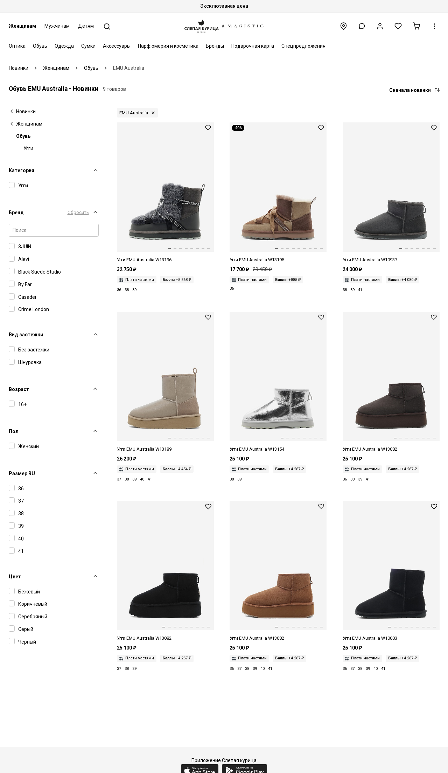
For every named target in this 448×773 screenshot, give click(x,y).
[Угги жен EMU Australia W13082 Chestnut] (278, 571)
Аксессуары (117, 46)
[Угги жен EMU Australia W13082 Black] (165, 571)
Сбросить (78, 212)
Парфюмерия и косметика (168, 46)
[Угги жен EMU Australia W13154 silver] (278, 382)
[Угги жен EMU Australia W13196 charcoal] (165, 192)
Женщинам (22, 26)
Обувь (40, 46)
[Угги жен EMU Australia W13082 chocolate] (391, 382)
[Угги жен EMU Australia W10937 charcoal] (391, 192)
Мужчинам (57, 26)
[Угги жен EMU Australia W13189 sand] (165, 382)
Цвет (15, 576)
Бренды (215, 46)
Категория (21, 170)
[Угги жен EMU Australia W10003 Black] (391, 571)
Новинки (26, 111)
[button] (361, 26)
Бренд (16, 212)
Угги (28, 148)
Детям (86, 26)
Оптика (17, 46)
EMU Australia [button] (133, 112)
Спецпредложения (303, 46)
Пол (14, 431)
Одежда (64, 46)
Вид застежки (26, 334)
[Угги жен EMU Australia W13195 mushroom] (278, 192)
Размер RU (22, 473)
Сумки (88, 46)
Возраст (19, 389)
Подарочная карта (252, 46)
